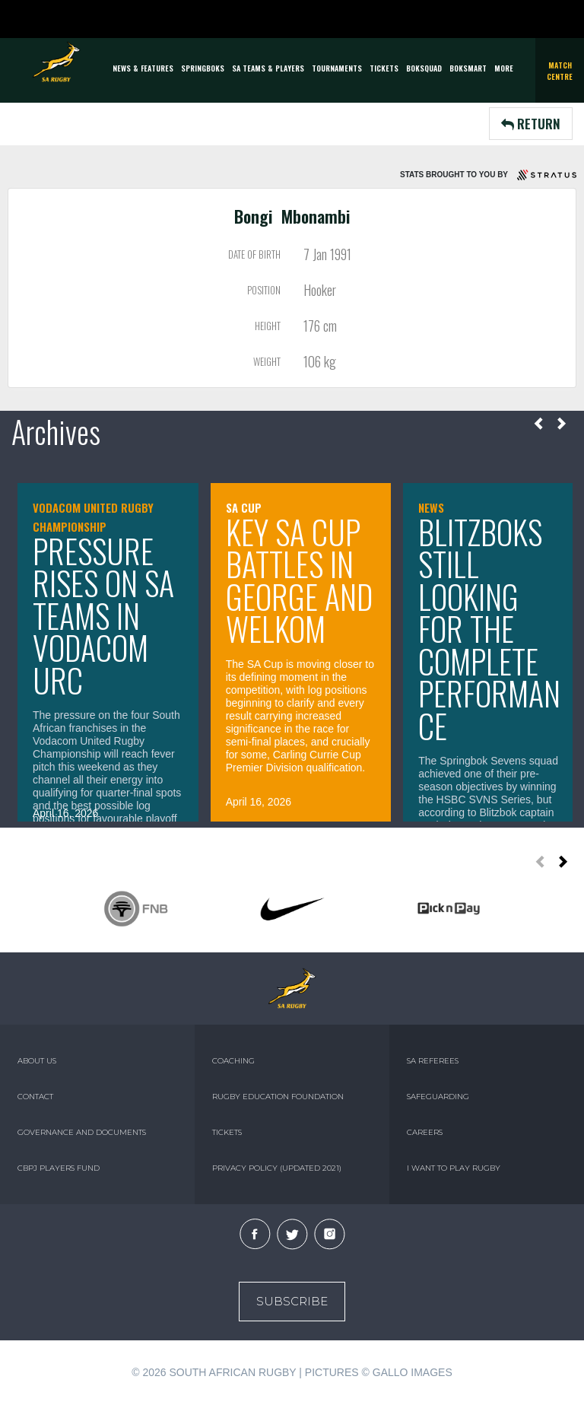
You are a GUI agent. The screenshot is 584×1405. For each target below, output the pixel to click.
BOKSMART (468, 68)
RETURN (530, 123)
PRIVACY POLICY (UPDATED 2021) (276, 1168)
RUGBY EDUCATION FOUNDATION (278, 1096)
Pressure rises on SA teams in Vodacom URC (103, 615)
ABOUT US (36, 1061)
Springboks (202, 68)
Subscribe (292, 1301)
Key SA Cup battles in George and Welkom (299, 580)
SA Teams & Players (268, 68)
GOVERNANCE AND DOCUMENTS (81, 1132)
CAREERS (425, 1132)
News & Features (143, 68)
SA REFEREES (433, 1061)
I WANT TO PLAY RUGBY (453, 1168)
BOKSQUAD (424, 68)
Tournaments (337, 68)
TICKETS (384, 68)
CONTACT (35, 1096)
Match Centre (560, 70)
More (503, 68)
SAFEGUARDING (438, 1096)
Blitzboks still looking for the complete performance (489, 628)
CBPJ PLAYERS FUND (58, 1168)
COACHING (233, 1061)
